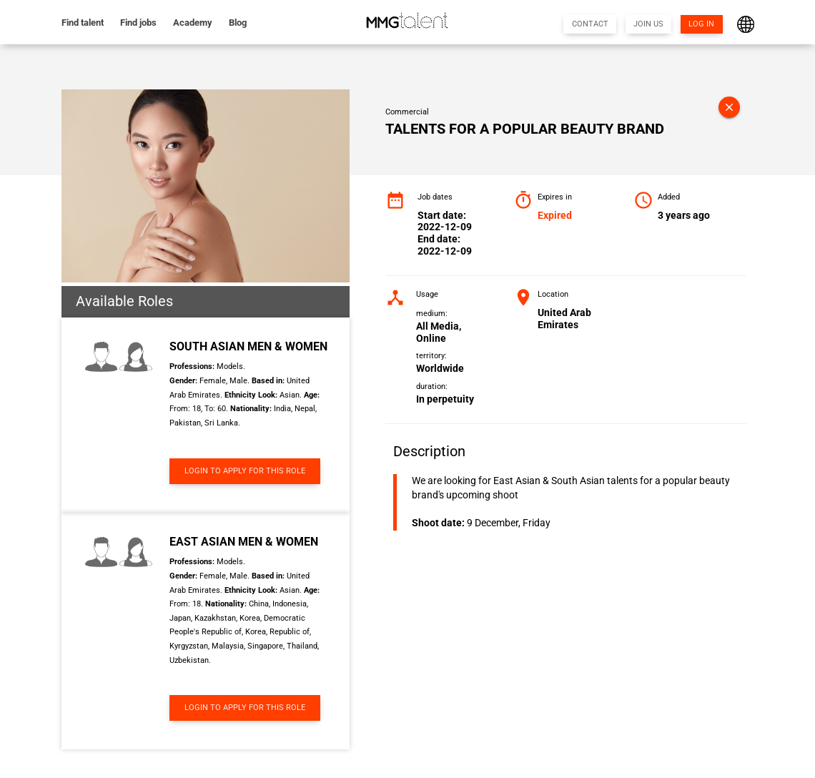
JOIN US (648, 24)
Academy (192, 22)
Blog (238, 22)
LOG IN (701, 24)
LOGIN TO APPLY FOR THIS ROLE (244, 471)
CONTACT (590, 24)
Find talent (82, 22)
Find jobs (138, 22)
